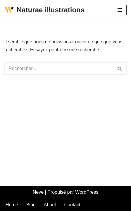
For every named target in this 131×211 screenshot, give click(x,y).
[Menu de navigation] (120, 10)
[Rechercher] (58, 68)
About (50, 204)
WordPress (86, 192)
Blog (31, 204)
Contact (72, 204)
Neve (38, 192)
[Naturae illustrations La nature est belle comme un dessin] (44, 10)
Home (12, 204)
